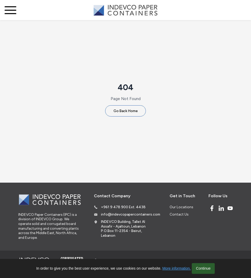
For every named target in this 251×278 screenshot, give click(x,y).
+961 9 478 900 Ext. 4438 (123, 207)
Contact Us (179, 214)
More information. (176, 268)
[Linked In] (221, 208)
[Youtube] (230, 208)
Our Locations (181, 207)
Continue (203, 268)
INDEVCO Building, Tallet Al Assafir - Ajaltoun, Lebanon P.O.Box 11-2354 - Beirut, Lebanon (123, 228)
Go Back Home (125, 111)
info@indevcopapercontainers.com (130, 214)
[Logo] (125, 10)
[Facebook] (211, 208)
